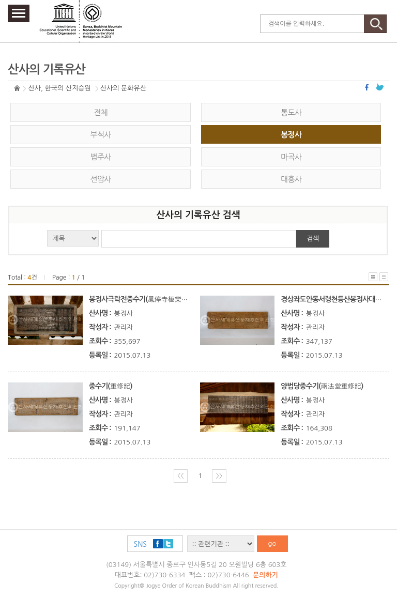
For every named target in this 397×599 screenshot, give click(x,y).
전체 (101, 112)
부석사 (100, 135)
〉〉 (219, 475)
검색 (313, 238)
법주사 (100, 157)
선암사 (100, 179)
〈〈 (181, 475)
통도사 (291, 112)
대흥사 (291, 179)
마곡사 (291, 157)
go (272, 543)
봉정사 (291, 135)
